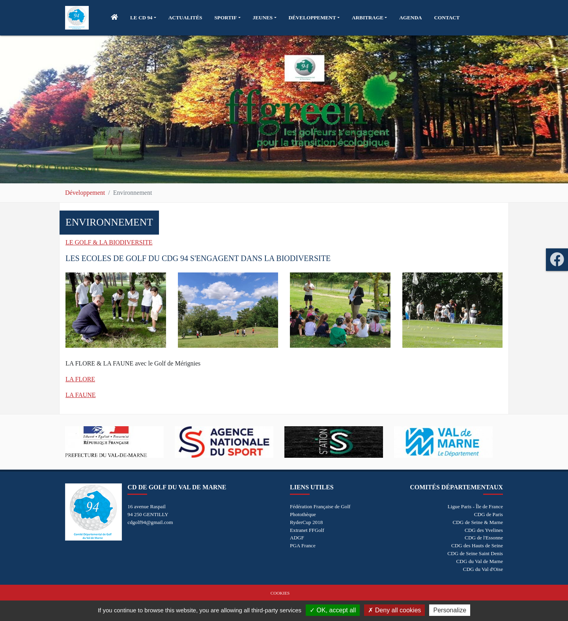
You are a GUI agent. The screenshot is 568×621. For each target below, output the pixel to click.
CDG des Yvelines (484, 530)
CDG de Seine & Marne (478, 522)
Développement (85, 192)
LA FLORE (80, 379)
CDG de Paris (488, 514)
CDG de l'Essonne (484, 538)
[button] (143, 18)
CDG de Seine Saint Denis (475, 553)
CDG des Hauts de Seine (477, 545)
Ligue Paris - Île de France (475, 506)
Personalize (449, 610)
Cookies (280, 593)
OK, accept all (333, 610)
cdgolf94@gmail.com (150, 522)
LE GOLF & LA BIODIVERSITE (108, 242)
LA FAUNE (80, 395)
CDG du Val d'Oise (483, 569)
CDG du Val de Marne (479, 561)
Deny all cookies (394, 610)
